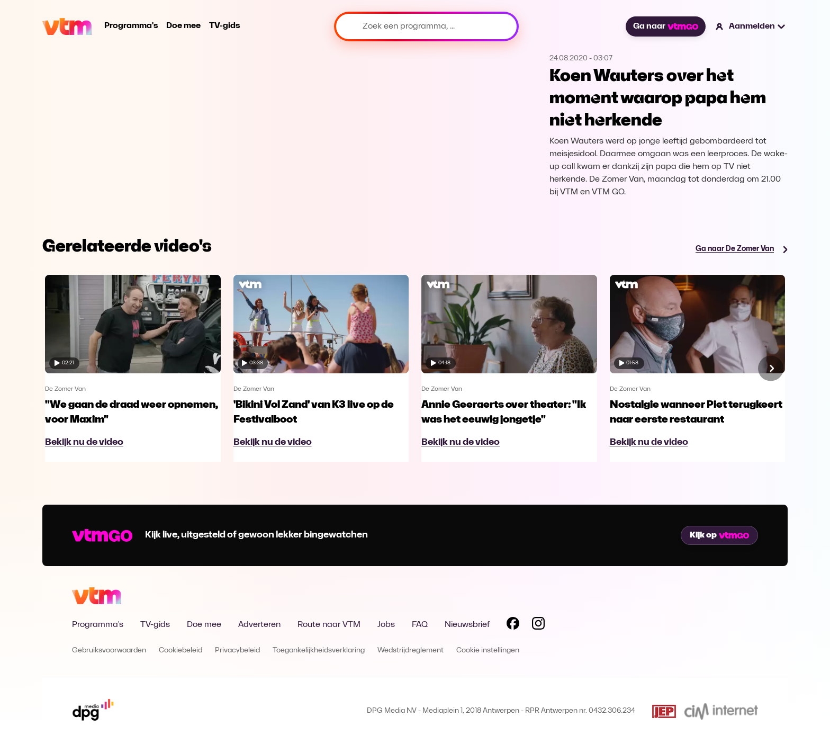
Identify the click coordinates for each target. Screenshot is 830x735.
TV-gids (224, 26)
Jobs (386, 625)
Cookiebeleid (180, 651)
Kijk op (719, 535)
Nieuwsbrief (467, 625)
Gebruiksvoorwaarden (109, 651)
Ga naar (665, 26)
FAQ (420, 625)
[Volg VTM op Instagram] (538, 625)
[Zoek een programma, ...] (426, 26)
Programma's (131, 26)
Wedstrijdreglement (410, 651)
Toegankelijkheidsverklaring (319, 651)
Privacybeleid (237, 651)
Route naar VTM (328, 625)
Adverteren (259, 625)
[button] (751, 26)
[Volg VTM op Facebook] (513, 625)
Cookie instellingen (487, 651)
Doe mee (183, 26)
